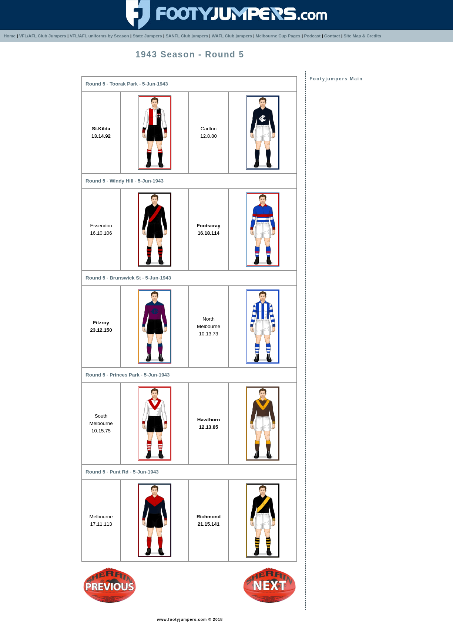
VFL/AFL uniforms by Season (99, 36)
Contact (332, 36)
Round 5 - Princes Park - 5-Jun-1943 (127, 375)
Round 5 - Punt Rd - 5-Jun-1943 (122, 472)
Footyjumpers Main (336, 78)
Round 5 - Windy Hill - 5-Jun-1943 (124, 181)
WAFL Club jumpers (232, 36)
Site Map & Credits (362, 36)
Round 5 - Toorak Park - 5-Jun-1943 (126, 84)
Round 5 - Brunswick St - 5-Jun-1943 (128, 278)
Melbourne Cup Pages (278, 36)
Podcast (312, 36)
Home (10, 36)
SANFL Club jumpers (186, 36)
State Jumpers (147, 36)
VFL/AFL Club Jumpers (42, 36)
